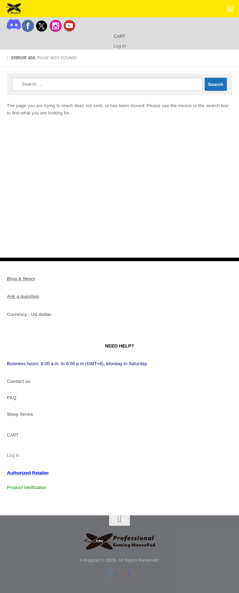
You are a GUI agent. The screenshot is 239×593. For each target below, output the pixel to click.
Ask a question (23, 296)
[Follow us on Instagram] (128, 574)
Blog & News (21, 278)
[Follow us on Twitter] (110, 574)
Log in (119, 46)
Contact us (18, 381)
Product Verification (26, 487)
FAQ (11, 397)
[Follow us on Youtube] (123, 574)
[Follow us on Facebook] (115, 574)
